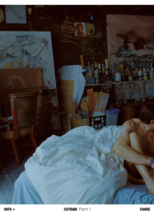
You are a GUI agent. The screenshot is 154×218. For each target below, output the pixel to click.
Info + (9, 209)
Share (145, 209)
